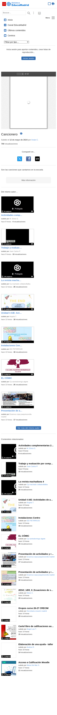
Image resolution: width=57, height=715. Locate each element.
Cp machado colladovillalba (20, 284)
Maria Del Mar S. (33, 665)
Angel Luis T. (31, 629)
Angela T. (13, 316)
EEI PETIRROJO (16, 349)
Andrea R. (30, 647)
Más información (29, 180)
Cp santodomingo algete (19, 382)
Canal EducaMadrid (17, 25)
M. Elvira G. (14, 219)
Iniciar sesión (28, 58)
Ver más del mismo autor (28, 428)
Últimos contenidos (17, 30)
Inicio (10, 20)
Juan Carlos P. (15, 251)
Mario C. (30, 593)
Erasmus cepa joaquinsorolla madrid (40, 557)
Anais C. (35, 140)
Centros (11, 35)
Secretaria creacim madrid (37, 611)
